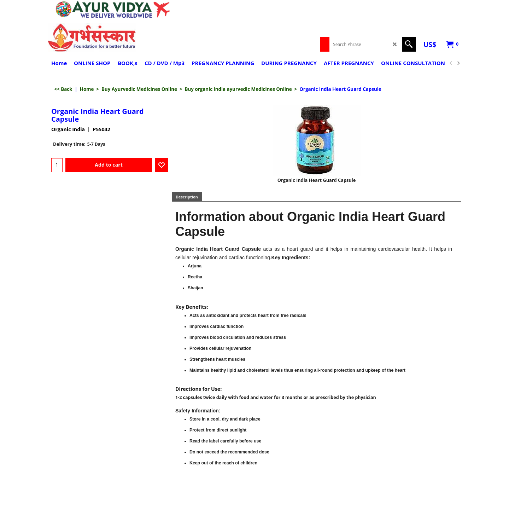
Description (187, 196)
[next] (458, 63)
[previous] (451, 63)
